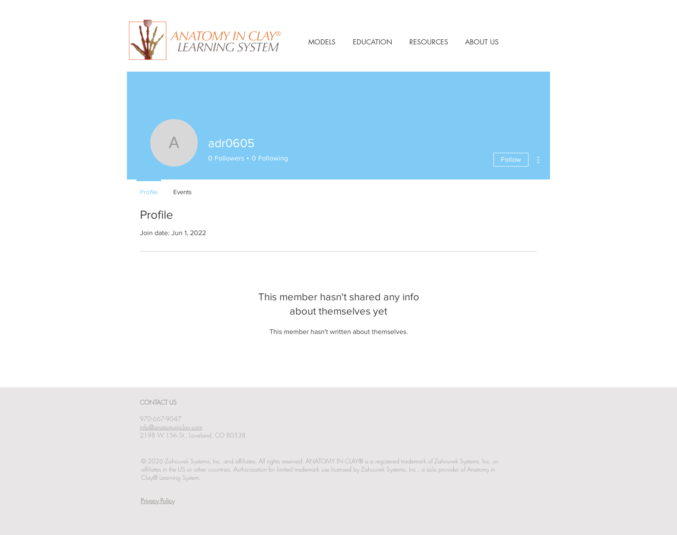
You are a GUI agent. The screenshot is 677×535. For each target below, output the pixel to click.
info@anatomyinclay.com (171, 427)
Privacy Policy (157, 501)
